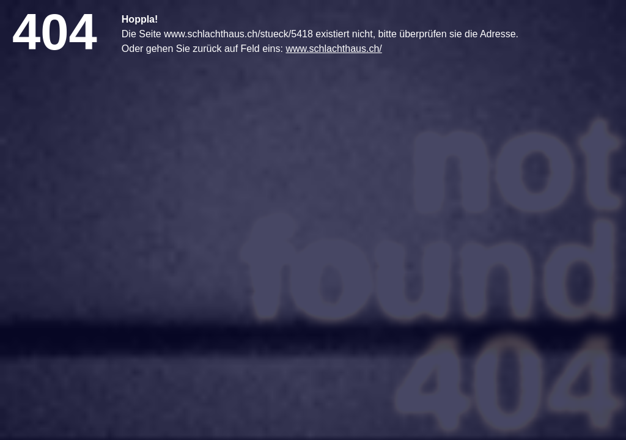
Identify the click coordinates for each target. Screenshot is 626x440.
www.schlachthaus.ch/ (333, 48)
